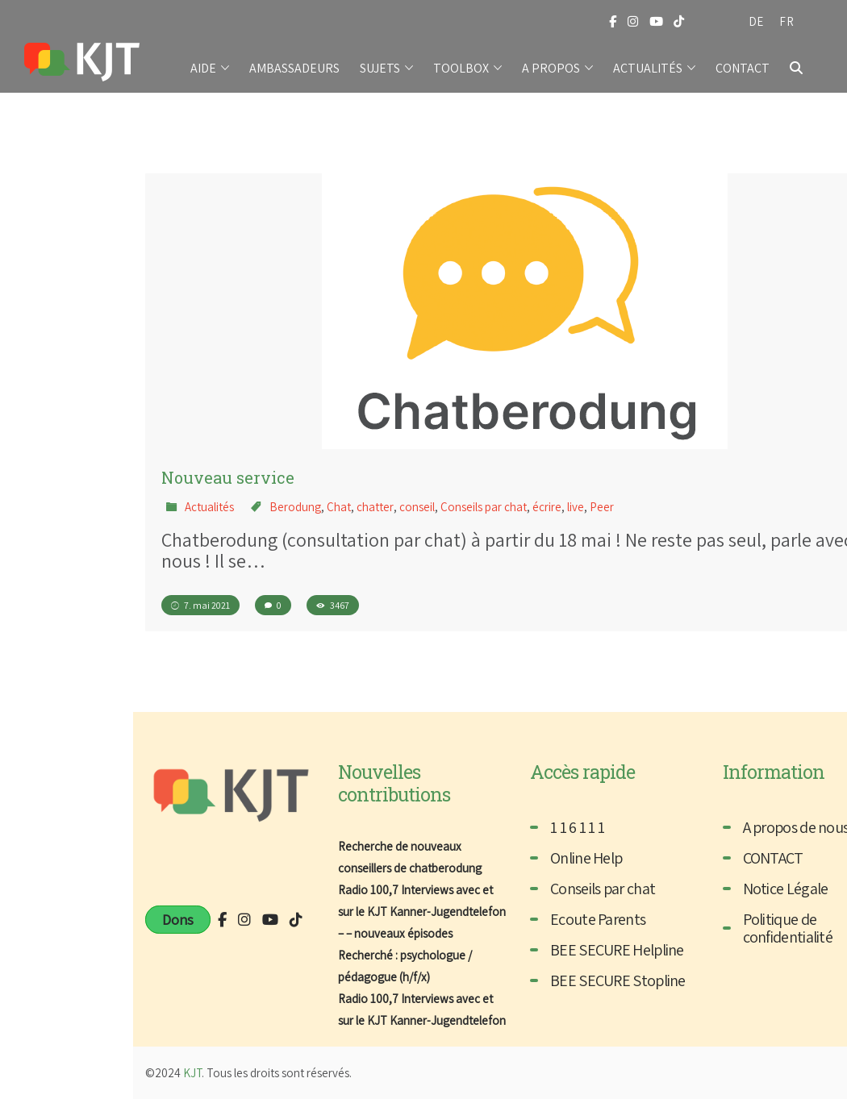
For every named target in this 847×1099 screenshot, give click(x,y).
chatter (375, 506)
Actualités (209, 506)
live (575, 506)
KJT (192, 1072)
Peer (602, 506)
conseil (417, 506)
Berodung (295, 506)
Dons (178, 919)
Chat (339, 506)
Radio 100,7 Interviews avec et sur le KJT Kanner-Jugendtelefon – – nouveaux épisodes (422, 911)
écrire (546, 506)
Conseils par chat (483, 506)
